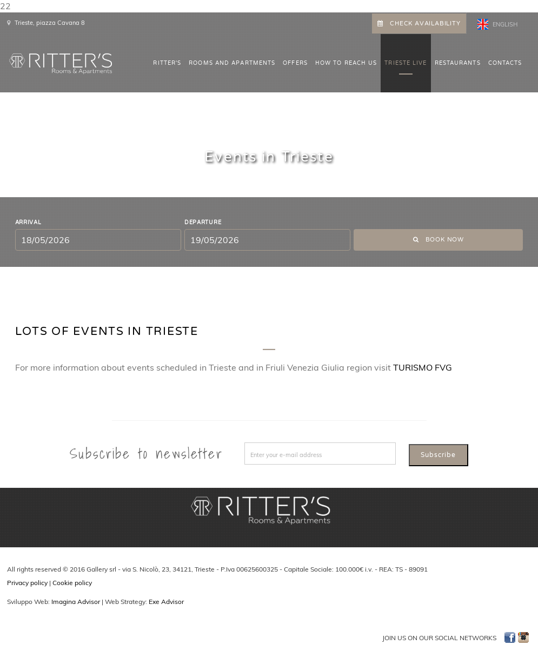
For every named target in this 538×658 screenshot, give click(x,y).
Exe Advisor (166, 601)
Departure (203, 222)
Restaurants (458, 63)
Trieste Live (405, 63)
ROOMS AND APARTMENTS (232, 63)
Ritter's (167, 63)
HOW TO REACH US (346, 63)
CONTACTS (505, 63)
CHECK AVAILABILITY (418, 23)
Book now (438, 239)
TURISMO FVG (422, 367)
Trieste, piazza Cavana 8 (50, 22)
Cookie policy (72, 583)
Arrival (28, 222)
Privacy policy (27, 583)
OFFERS (295, 63)
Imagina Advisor (75, 601)
